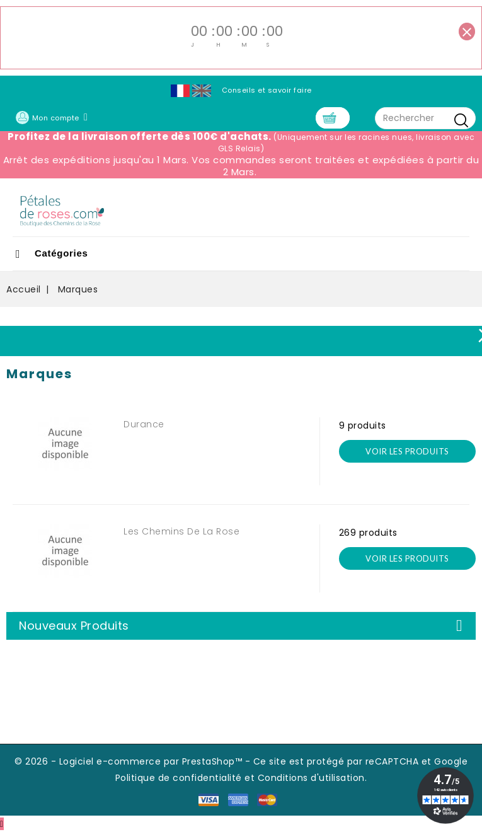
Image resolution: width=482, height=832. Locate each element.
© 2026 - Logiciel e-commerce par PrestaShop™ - (133, 761)
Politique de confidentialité (178, 777)
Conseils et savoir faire (267, 90)
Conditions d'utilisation (311, 777)
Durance (143, 424)
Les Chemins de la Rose (181, 531)
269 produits (368, 532)
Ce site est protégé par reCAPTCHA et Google (360, 761)
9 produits (362, 425)
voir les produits (407, 451)
